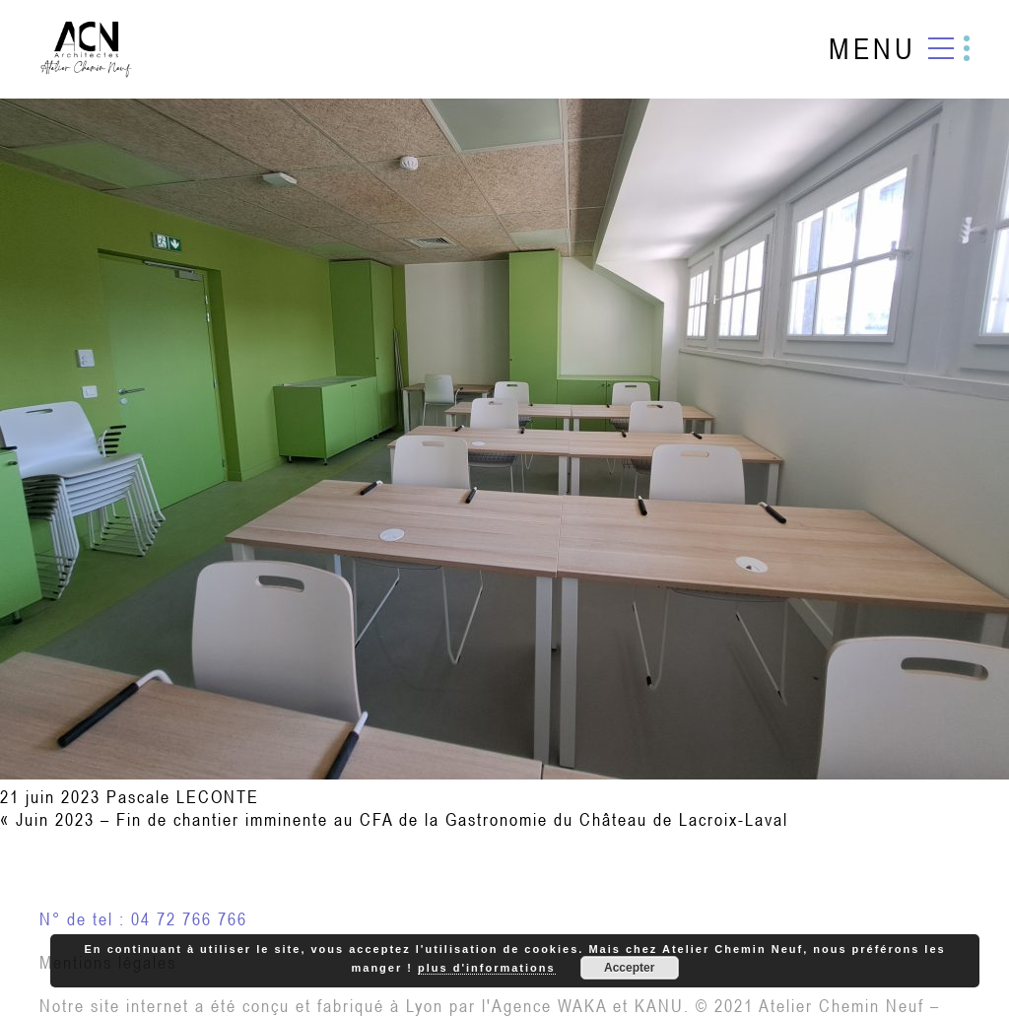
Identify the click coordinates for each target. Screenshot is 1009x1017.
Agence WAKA (549, 1005)
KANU (659, 1005)
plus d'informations (487, 968)
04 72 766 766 (189, 919)
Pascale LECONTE (182, 796)
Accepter (629, 968)
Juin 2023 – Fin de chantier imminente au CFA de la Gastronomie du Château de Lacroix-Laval (402, 819)
